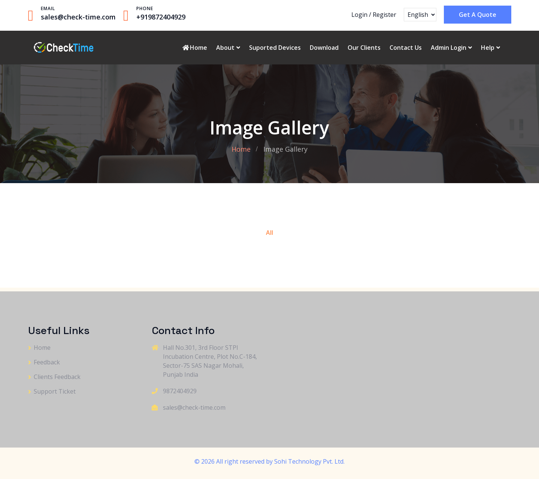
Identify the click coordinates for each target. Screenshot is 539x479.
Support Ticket (55, 391)
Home (194, 47)
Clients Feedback (57, 377)
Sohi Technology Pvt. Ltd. (309, 461)
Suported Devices (275, 47)
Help (487, 47)
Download (324, 47)
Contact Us (406, 47)
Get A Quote (477, 14)
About (225, 47)
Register (384, 14)
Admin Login (448, 47)
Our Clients (364, 47)
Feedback (47, 362)
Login (359, 14)
